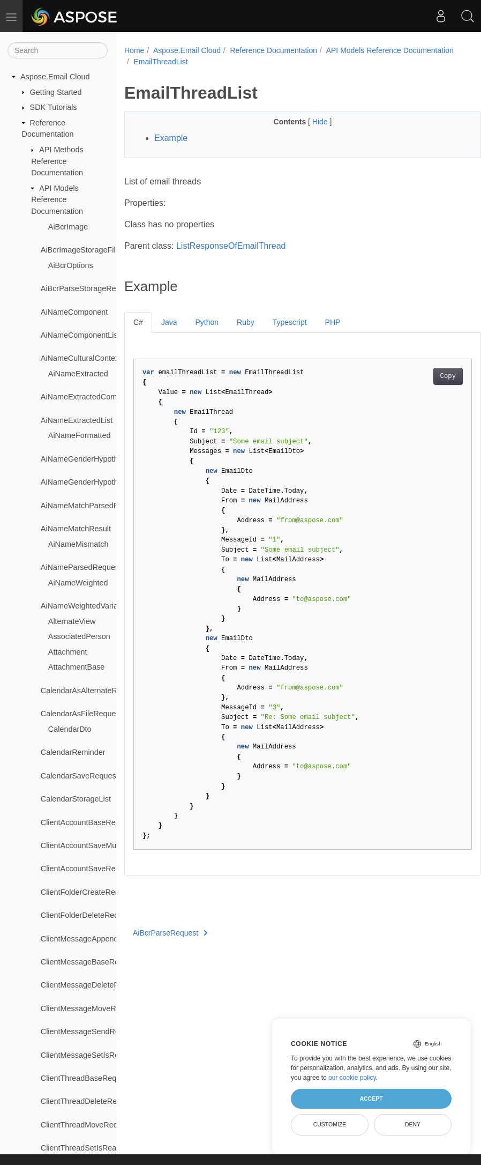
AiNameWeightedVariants (84, 606)
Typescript (290, 322)
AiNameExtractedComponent (90, 396)
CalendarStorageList (76, 799)
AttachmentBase (76, 667)
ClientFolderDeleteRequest (87, 915)
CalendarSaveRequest (79, 775)
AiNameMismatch (78, 544)
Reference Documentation (273, 50)
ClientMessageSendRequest (89, 1031)
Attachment (67, 652)
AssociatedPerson (79, 636)
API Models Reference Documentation (57, 200)
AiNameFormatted (79, 435)
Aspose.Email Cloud (55, 76)
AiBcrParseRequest (170, 933)
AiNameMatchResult (76, 528)
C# (138, 322)
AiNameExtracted (78, 373)
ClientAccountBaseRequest (87, 822)
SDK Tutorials (53, 107)
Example (170, 138)
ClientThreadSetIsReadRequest (95, 1148)
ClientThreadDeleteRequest (88, 1101)
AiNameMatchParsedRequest (91, 505)
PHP (333, 322)
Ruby (245, 322)
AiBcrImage (68, 226)
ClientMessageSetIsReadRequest (98, 1055)
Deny (412, 1124)
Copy (423, 376)
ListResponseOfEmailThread (231, 245)
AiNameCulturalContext (81, 358)
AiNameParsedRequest (81, 567)
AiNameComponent (74, 312)
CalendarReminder (73, 752)
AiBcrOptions (70, 265)
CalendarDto (70, 729)
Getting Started (56, 92)
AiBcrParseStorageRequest (88, 288)
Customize (330, 1124)
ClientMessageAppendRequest (94, 938)
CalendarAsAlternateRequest (90, 690)
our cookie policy (352, 1077)
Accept (370, 1098)
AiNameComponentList (80, 335)
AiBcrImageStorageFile (80, 250)
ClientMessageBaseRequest (89, 962)
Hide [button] (308, 121)
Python (207, 322)
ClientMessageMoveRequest (90, 1008)
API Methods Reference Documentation (57, 161)
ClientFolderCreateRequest (87, 892)
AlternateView (72, 621)
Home (134, 50)
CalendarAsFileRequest (81, 713)
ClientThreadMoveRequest (86, 1125)
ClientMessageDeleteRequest (91, 985)
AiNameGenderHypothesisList (92, 482)
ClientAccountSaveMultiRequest (96, 845)
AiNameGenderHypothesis (86, 459)
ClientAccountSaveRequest (87, 868)
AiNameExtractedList (76, 420)
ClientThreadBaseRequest (86, 1078)
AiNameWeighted (78, 582)
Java (169, 322)
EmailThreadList (297, 61)
